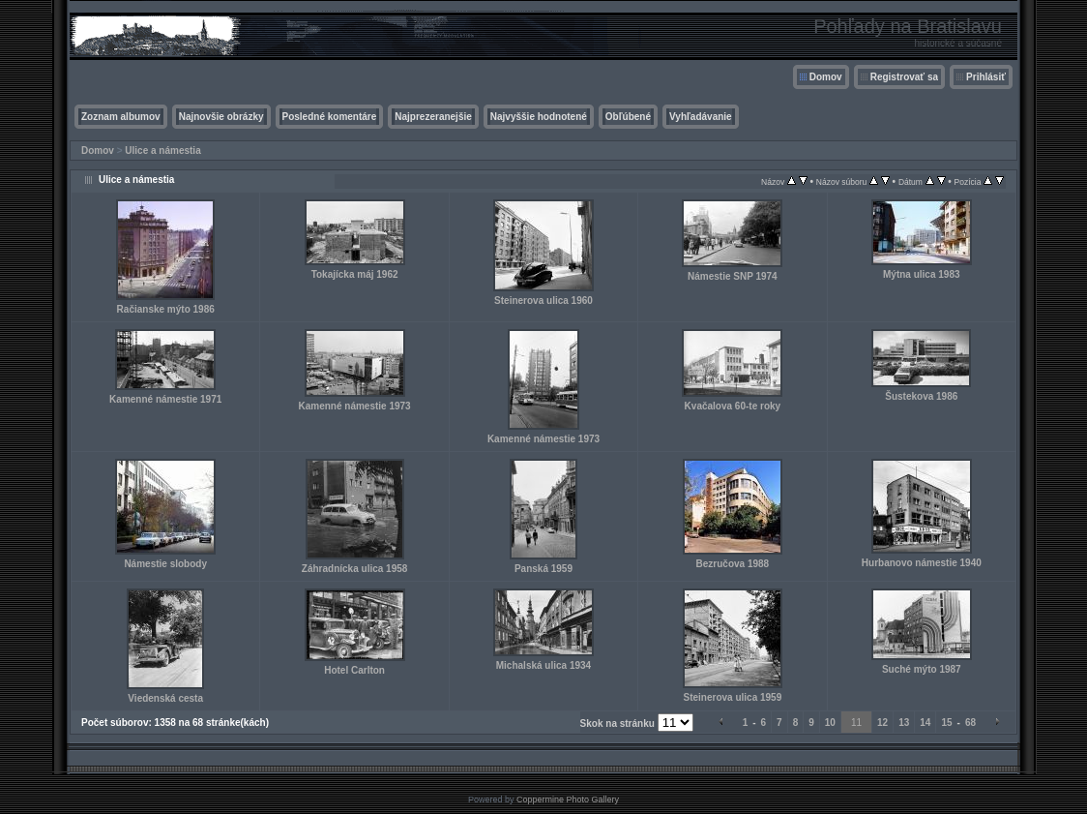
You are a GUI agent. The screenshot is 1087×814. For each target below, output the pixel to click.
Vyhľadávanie (700, 116)
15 (946, 722)
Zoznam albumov (121, 116)
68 (970, 722)
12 (882, 722)
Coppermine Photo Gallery (567, 799)
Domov (825, 77)
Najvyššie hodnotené (538, 116)
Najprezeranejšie (433, 116)
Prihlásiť (986, 77)
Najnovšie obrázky (221, 116)
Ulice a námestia (162, 150)
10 (830, 722)
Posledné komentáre (329, 116)
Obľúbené (628, 116)
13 (903, 722)
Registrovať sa (904, 77)
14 (925, 722)
